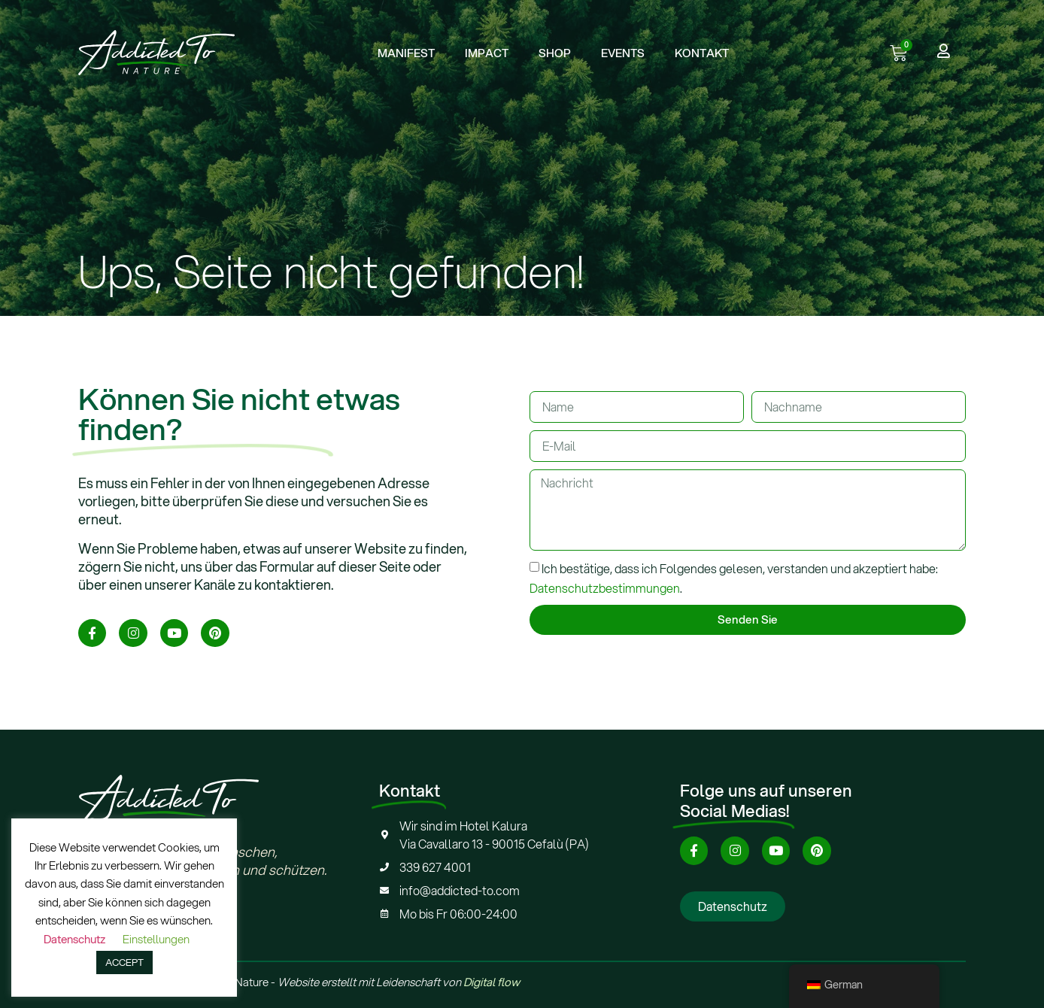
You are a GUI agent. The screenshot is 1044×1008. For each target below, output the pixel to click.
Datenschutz (74, 939)
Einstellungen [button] (156, 939)
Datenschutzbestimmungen (605, 588)
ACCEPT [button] (124, 962)
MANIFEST (406, 52)
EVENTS (623, 52)
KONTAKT (702, 52)
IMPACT (486, 52)
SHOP (555, 52)
